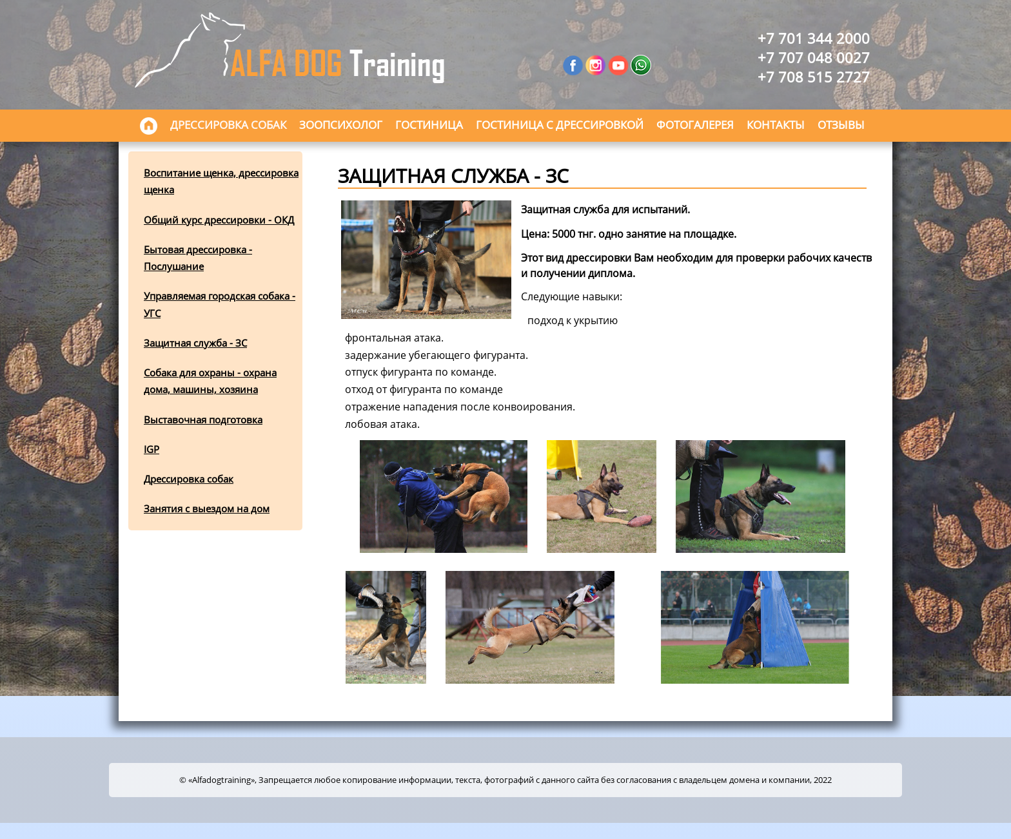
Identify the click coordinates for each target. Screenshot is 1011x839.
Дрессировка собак (228, 124)
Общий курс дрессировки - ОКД (219, 219)
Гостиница (429, 124)
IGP (151, 449)
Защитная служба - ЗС (195, 342)
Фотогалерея (695, 124)
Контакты (776, 124)
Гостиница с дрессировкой (559, 124)
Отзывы (841, 124)
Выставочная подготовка (203, 419)
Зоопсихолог (340, 124)
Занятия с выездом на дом (207, 508)
